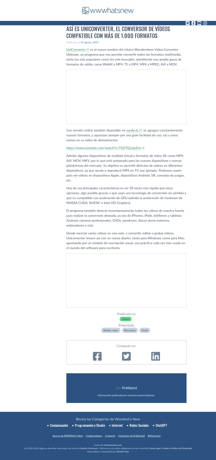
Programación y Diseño (90, 425)
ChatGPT (161, 425)
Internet (117, 425)
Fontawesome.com (113, 445)
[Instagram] (205, 23)
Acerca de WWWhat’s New (67, 435)
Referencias (154, 435)
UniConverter (76, 49)
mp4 (145, 330)
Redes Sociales (139, 425)
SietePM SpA (122, 451)
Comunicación (59, 425)
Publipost (129, 387)
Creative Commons (89, 448)
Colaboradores (94, 435)
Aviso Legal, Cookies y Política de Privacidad (171, 448)
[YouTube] (199, 23)
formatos (131, 330)
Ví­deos (125, 319)
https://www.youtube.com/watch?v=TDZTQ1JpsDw (103, 148)
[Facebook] (193, 23)
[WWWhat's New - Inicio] (108, 10)
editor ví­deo (111, 330)
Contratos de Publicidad (131, 435)
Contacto (110, 435)
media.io (132, 130)
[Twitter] (187, 23)
